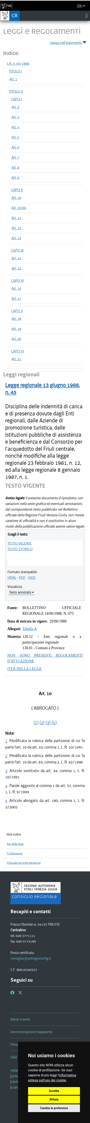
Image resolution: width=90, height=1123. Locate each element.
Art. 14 (16, 258)
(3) (48, 722)
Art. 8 (15, 167)
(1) (36, 722)
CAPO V (17, 311)
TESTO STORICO (20, 549)
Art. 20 (16, 338)
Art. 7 (15, 157)
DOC (32, 577)
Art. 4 (15, 127)
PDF (22, 577)
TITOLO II (16, 91)
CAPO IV (17, 280)
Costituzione (14, 853)
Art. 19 (16, 328)
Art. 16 (16, 288)
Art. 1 (13, 79)
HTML (12, 577)
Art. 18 (16, 318)
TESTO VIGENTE (20, 543)
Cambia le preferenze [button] (54, 1108)
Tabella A (29, 629)
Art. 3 (15, 117)
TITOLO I (15, 71)
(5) (54, 722)
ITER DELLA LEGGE (24, 669)
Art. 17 (16, 298)
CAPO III (17, 250)
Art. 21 (16, 359)
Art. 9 (15, 177)
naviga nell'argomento (68, 41)
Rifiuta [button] (54, 1099)
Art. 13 (16, 238)
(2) (42, 722)
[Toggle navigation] (86, 15)
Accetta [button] (54, 1091)
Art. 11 (16, 217)
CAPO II (17, 190)
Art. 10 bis (19, 207)
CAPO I (16, 99)
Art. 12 (16, 228)
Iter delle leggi (15, 844)
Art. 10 (16, 197)
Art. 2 (15, 107)
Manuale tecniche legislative (24, 863)
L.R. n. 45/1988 (18, 63)
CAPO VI (17, 351)
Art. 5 (15, 137)
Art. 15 (16, 268)
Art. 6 (15, 147)
